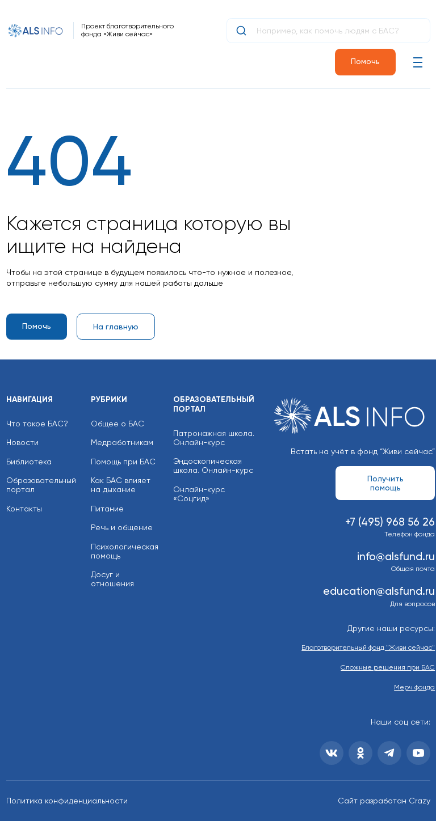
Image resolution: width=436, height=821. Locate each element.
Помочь (365, 61)
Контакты (24, 508)
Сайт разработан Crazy (384, 800)
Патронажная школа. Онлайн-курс (213, 438)
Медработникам (122, 442)
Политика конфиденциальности (67, 800)
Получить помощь (385, 483)
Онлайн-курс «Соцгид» (199, 494)
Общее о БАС (117, 423)
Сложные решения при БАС (388, 667)
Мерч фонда (414, 687)
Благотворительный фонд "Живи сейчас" (368, 647)
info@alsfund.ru (396, 556)
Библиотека (29, 461)
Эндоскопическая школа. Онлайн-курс (213, 465)
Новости (22, 442)
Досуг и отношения (112, 579)
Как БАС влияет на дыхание (120, 485)
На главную (116, 326)
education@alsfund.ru (379, 591)
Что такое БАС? (37, 423)
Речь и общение (122, 527)
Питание (107, 508)
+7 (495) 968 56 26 (390, 521)
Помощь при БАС (123, 461)
